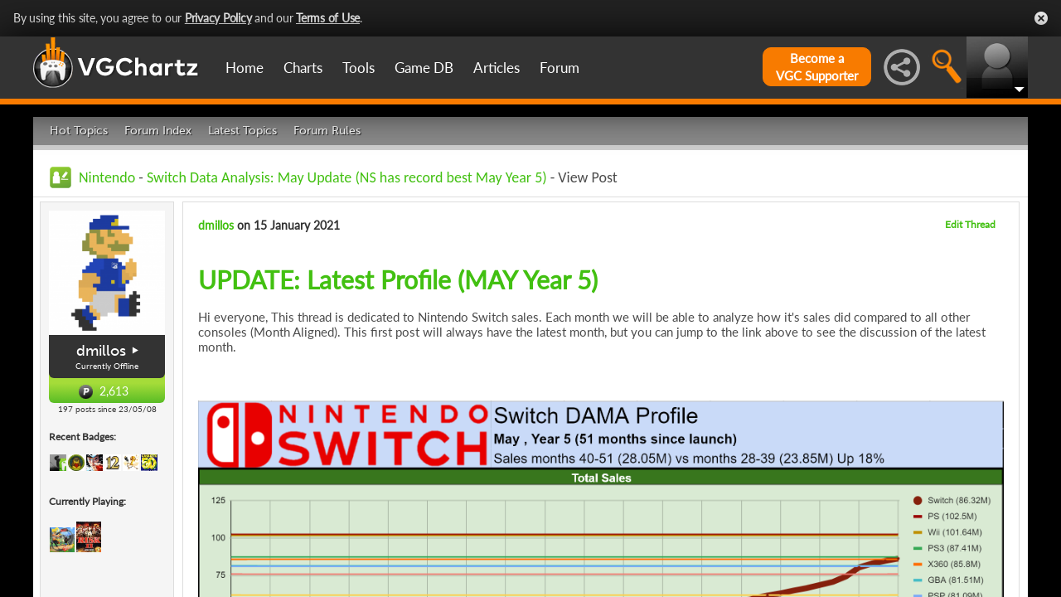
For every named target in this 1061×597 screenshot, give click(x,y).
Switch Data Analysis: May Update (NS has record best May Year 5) (347, 177)
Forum (559, 67)
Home (244, 67)
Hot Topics (79, 131)
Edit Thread (970, 224)
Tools (358, 67)
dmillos (101, 350)
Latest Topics (242, 131)
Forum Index (157, 131)
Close (1041, 18)
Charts (302, 67)
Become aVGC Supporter (817, 67)
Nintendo (107, 177)
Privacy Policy (218, 18)
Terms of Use (328, 18)
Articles (496, 67)
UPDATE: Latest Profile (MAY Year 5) (398, 279)
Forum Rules (327, 131)
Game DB (424, 67)
